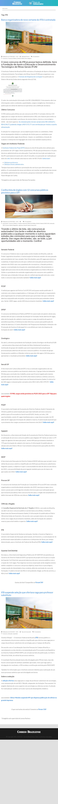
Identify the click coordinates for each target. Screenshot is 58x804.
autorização (5, 223)
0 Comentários (36, 56)
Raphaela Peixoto (26, 56)
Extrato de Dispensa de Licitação (30, 77)
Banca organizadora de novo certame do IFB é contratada (28, 19)
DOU (48, 223)
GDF (4, 225)
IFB (37, 637)
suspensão (15, 633)
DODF (45, 223)
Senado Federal (27, 225)
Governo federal (9, 225)
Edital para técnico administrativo (14, 164)
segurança (20, 225)
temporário (33, 225)
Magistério (15, 225)
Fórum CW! (42, 709)
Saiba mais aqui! (31, 356)
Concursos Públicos (12, 58)
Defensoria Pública (31, 223)
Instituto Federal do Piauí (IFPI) (14, 148)
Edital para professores (11, 162)
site (8, 158)
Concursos (5, 58)
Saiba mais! (46, 158)
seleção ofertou (8, 681)
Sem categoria (28, 58)
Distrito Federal (20, 58)
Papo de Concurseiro (26, 631)
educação (52, 223)
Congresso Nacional (22, 223)
